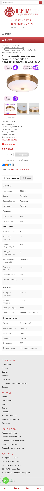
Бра (3, 404)
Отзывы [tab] (27, 178)
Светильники (7, 400)
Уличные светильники (10, 419)
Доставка (5, 372)
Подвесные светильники (11, 437)
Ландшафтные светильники (13, 448)
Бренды (5, 387)
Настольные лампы (9, 415)
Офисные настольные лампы (13, 440)
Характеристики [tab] (11, 178)
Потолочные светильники (19, 170)
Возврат (5, 376)
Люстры (5, 397)
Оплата (5, 368)
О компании (6, 364)
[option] (10, 109)
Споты (4, 408)
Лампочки (6, 423)
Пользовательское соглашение (14, 383)
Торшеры (5, 412)
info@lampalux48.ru (12, 469)
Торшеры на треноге (10, 444)
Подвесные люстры (9, 433)
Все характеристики (9, 139)
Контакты (6, 379)
